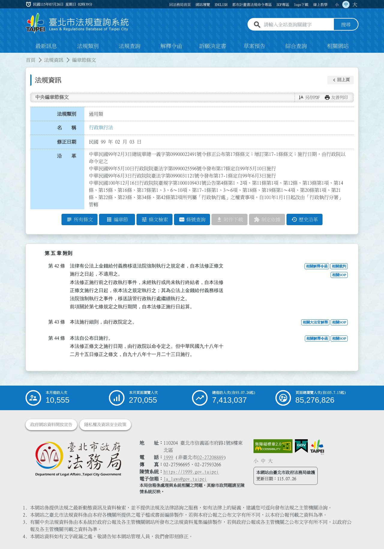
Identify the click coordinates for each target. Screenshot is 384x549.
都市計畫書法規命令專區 (252, 4)
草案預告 (254, 46)
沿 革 (66, 156)
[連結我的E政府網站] (301, 446)
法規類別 (88, 46)
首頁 (30, 60)
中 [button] (346, 4)
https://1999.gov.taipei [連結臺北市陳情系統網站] (191, 471)
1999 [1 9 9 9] (168, 457)
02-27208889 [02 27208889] (210, 457)
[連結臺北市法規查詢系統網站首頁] (77, 23)
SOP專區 (283, 4)
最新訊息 (46, 46)
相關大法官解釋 (315, 323)
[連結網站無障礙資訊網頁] (273, 446)
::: (3, 56)
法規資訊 (53, 60)
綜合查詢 (296, 46)
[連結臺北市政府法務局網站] (78, 458)
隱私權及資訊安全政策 (105, 424)
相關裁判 (339, 266)
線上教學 (320, 4)
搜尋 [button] (346, 24)
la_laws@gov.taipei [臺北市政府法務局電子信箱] (185, 478)
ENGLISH (221, 4)
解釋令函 (171, 46)
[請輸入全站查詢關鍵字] (297, 25)
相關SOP (339, 275)
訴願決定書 (212, 46)
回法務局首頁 (180, 4)
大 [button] (354, 4)
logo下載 (301, 4)
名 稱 (66, 128)
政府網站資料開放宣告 (51, 424)
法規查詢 (129, 46)
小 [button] (337, 4)
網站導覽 (203, 4)
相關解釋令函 (317, 266)
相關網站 (338, 46)
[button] (340, 80)
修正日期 (66, 141)
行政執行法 (101, 127)
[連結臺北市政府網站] (317, 447)
